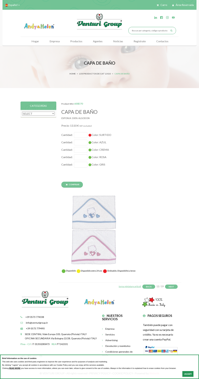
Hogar (35, 41)
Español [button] (12, 5)
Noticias (118, 41)
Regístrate (140, 41)
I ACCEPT (188, 374)
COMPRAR (72, 184)
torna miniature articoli (130, 286)
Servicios (108, 334)
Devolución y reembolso (116, 345)
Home (72, 73)
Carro (162, 4)
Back (149, 286)
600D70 (78, 103)
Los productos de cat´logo (95, 73)
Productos (76, 41)
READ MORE (15, 368)
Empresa (55, 41)
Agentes (98, 41)
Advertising (110, 340)
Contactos (162, 41)
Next (171, 286)
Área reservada (183, 4)
